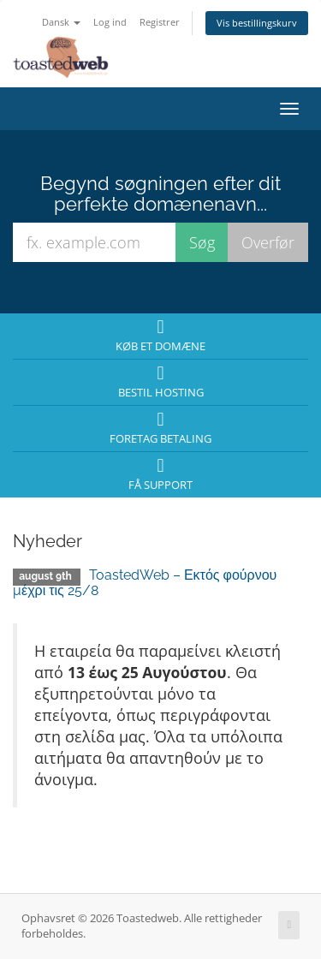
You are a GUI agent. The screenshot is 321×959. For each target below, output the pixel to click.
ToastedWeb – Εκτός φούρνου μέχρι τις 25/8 (144, 583)
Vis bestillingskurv (257, 22)
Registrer (160, 21)
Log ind (110, 21)
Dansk (61, 21)
